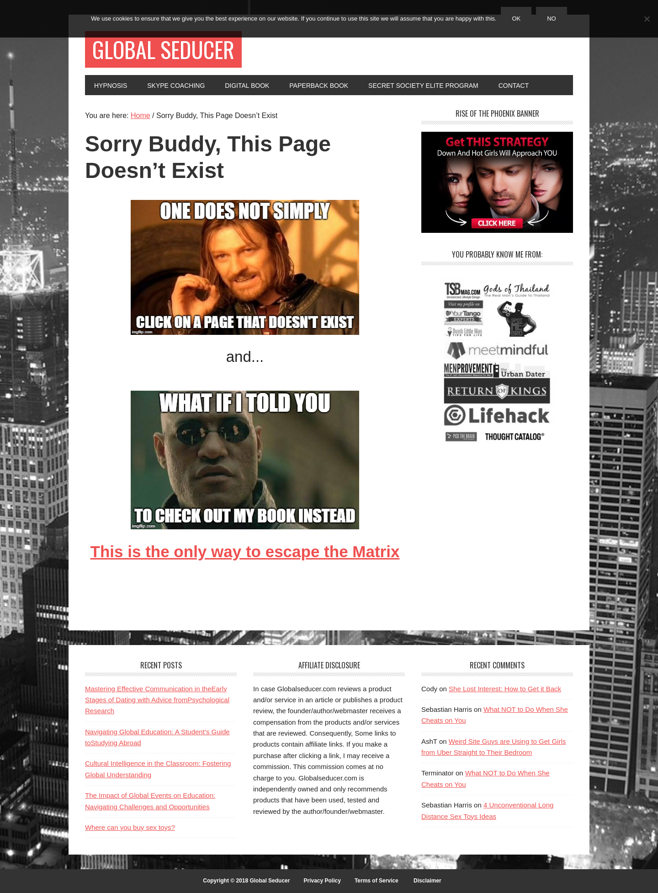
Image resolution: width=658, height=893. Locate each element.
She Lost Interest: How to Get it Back (505, 689)
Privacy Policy (321, 880)
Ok (516, 18)
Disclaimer (427, 880)
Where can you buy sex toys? (130, 827)
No (551, 18)
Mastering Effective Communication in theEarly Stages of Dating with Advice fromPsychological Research (157, 700)
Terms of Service (376, 880)
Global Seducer (163, 49)
